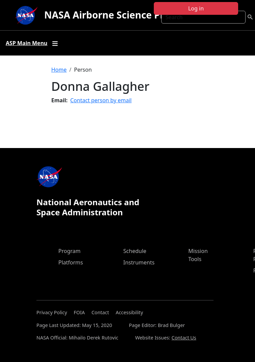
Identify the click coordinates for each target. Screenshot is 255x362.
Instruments (139, 262)
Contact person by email (101, 100)
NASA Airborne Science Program (119, 14)
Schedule (134, 251)
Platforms (70, 262)
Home (59, 69)
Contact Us (184, 337)
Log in (196, 8)
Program (69, 251)
